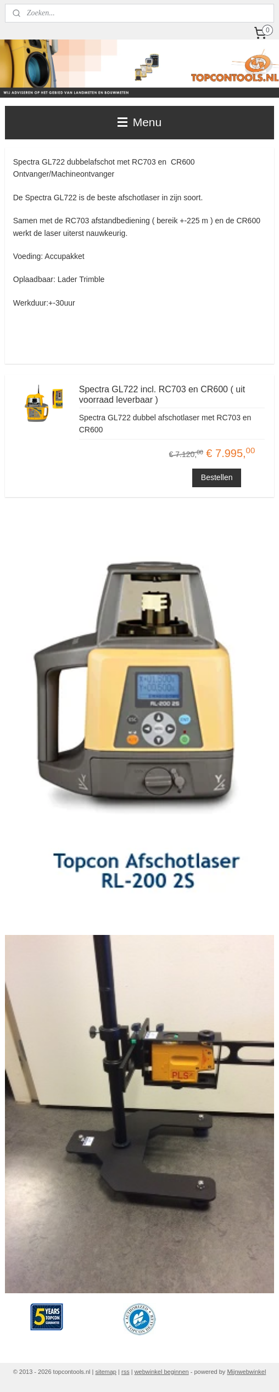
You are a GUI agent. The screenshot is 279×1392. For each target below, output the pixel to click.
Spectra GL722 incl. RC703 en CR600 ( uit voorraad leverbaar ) (162, 394)
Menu (139, 122)
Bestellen (217, 477)
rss (125, 1371)
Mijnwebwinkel (246, 1371)
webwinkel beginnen (162, 1371)
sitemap (105, 1371)
